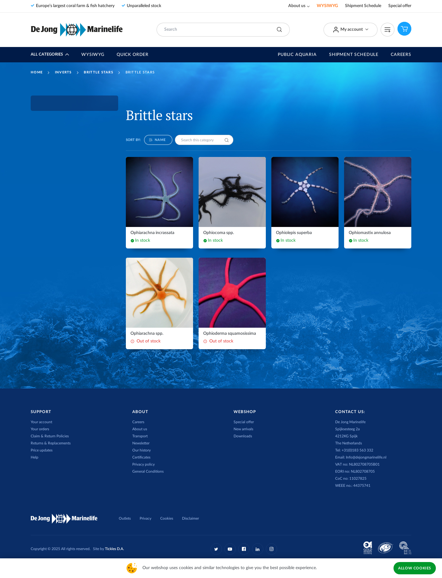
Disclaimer (190, 518)
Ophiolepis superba (294, 233)
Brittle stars (98, 72)
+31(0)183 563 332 (357, 450)
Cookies (166, 518)
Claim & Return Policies (50, 436)
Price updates (41, 450)
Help (34, 457)
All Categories (47, 55)
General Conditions (148, 471)
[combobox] (223, 30)
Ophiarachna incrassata (152, 233)
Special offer (399, 6)
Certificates (141, 457)
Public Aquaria (297, 55)
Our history (141, 450)
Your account (41, 422)
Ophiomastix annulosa (370, 233)
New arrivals (243, 429)
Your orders (40, 429)
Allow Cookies (414, 568)
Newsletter (140, 443)
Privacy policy (143, 464)
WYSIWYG (327, 6)
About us (296, 6)
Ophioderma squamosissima (229, 333)
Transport (140, 436)
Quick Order (133, 55)
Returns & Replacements (51, 443)
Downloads (243, 436)
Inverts (63, 72)
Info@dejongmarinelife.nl (366, 457)
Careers (401, 55)
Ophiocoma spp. (218, 233)
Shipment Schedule (363, 6)
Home (37, 72)
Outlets (125, 518)
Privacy (145, 518)
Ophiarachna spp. (146, 333)
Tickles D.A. (114, 549)
